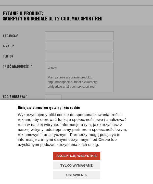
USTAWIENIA (76, 175)
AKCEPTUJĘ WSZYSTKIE (76, 156)
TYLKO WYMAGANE (76, 165)
